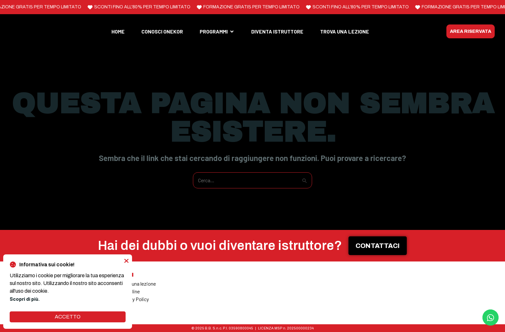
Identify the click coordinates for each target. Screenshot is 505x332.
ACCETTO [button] (68, 316)
